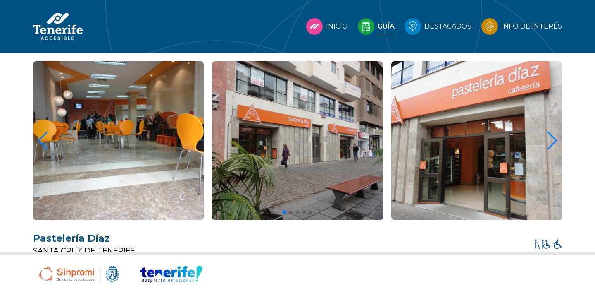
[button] (284, 212)
